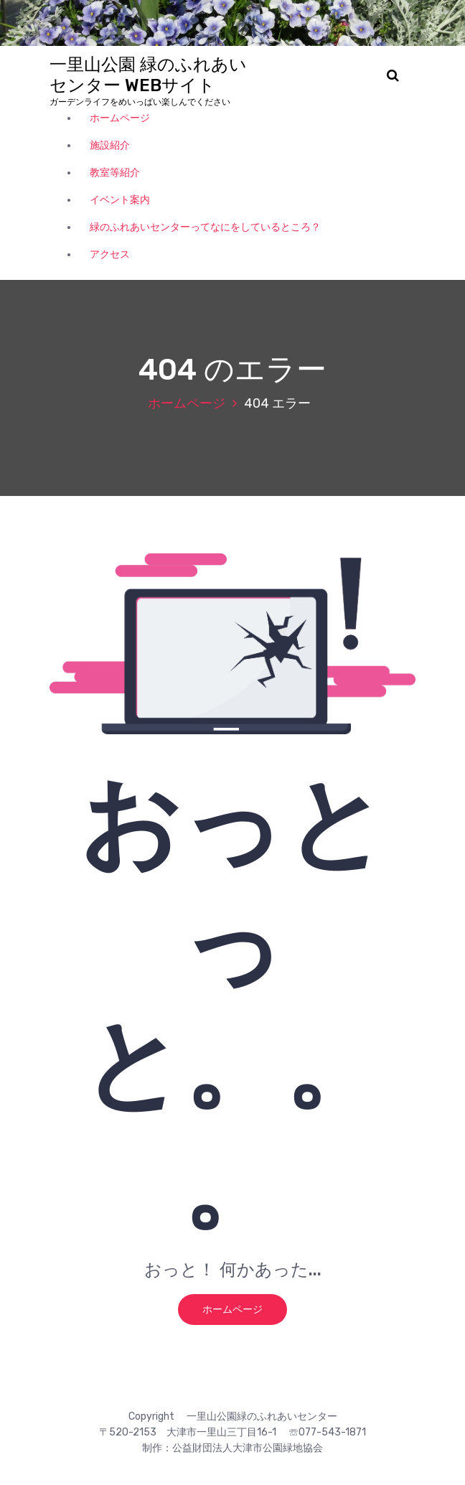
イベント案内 (120, 200)
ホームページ (120, 118)
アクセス (110, 254)
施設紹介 (110, 145)
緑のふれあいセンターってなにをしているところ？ (205, 227)
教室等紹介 (115, 173)
